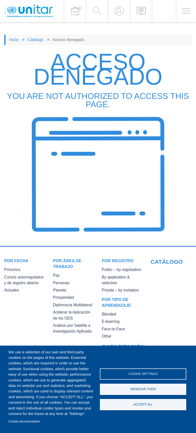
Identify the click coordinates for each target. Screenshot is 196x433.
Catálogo (36, 40)
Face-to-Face (112, 322)
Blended (108, 308)
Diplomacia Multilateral (70, 304)
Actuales (10, 289)
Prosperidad (62, 297)
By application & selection (121, 277)
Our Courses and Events (169, 269)
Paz (56, 275)
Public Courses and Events (171, 277)
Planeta (59, 290)
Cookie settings (143, 373)
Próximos (11, 269)
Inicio (14, 40)
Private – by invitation (118, 284)
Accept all (143, 405)
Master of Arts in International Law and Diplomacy (167, 322)
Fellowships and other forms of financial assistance (167, 340)
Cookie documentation (24, 421)
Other (106, 329)
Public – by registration (119, 269)
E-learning (109, 315)
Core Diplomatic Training (169, 297)
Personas (60, 282)
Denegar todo (143, 389)
